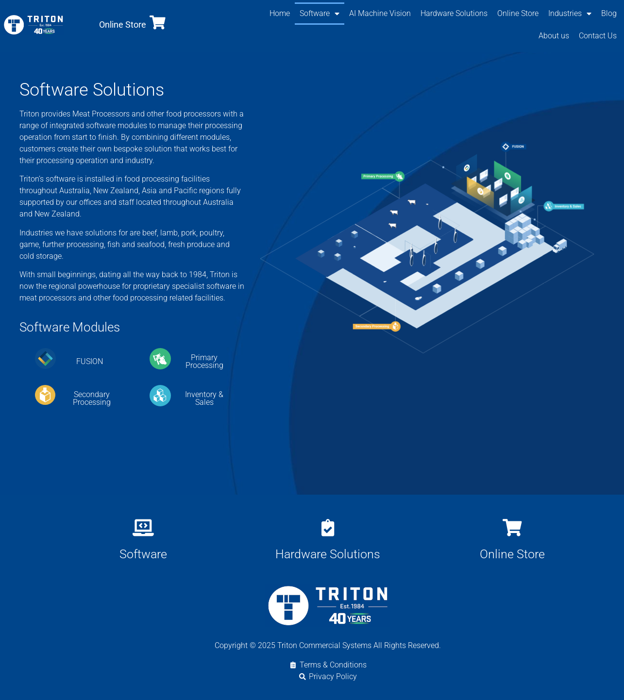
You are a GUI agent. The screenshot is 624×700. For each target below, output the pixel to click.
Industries (569, 13)
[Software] (143, 527)
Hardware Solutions (454, 13)
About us (554, 35)
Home (280, 13)
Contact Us (598, 35)
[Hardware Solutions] (327, 527)
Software (319, 13)
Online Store (122, 24)
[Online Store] (158, 23)
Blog (609, 13)
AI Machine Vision (380, 13)
